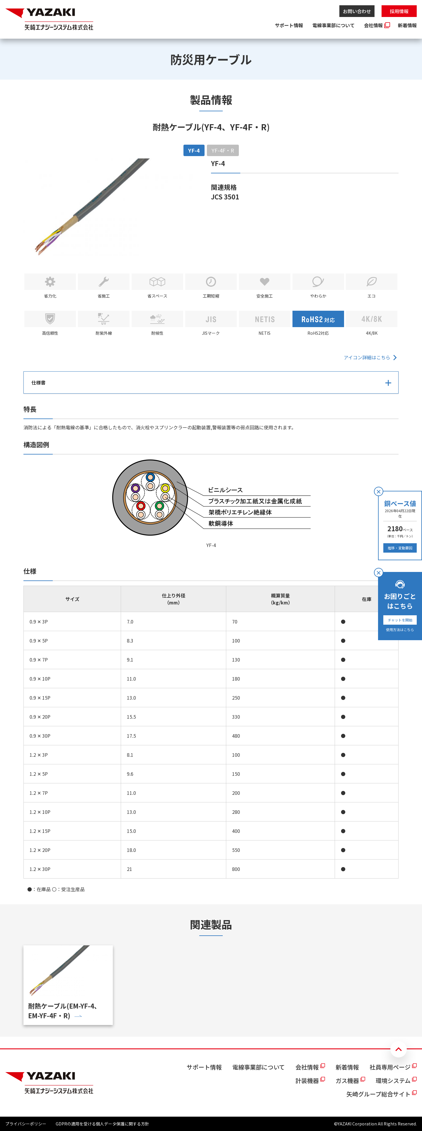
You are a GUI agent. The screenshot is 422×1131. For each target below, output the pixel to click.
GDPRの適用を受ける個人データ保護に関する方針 (102, 1124)
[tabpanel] (211, 525)
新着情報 (407, 25)
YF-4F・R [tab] (223, 150)
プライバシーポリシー (25, 1124)
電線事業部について (333, 25)
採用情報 (399, 11)
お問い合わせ (357, 11)
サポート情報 (289, 25)
